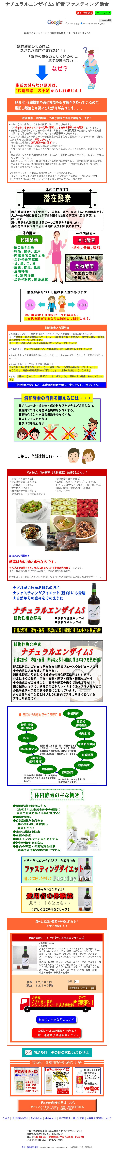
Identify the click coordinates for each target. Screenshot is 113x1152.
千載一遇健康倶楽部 (30, 1147)
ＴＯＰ (6, 1118)
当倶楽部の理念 (20, 1118)
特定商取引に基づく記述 (71, 1118)
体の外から (50, 1118)
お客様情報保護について (99, 1118)
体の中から (36, 1118)
